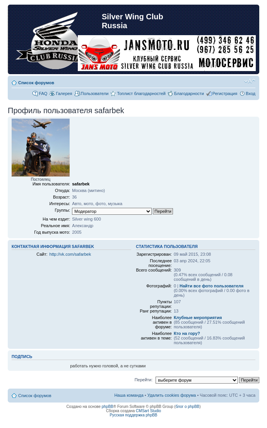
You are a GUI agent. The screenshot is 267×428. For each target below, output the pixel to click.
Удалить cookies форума (171, 395)
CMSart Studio (148, 411)
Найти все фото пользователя (211, 286)
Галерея (64, 93)
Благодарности (189, 93)
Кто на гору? (187, 333)
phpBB (107, 406)
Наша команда (128, 395)
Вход (250, 93)
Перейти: (144, 379)
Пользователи (95, 93)
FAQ (43, 93)
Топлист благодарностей (141, 93)
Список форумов (36, 82)
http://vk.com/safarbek (70, 254)
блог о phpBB (188, 406)
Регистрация (224, 93)
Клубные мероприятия (198, 317)
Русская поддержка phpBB (133, 415)
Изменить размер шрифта (249, 81)
